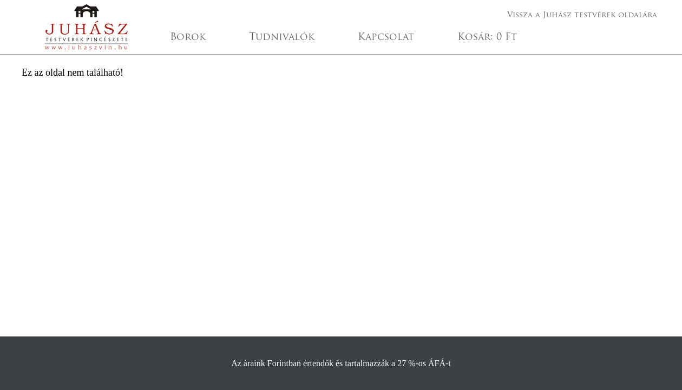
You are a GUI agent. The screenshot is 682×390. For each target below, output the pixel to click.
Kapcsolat (386, 37)
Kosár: (487, 37)
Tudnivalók (281, 37)
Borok (188, 37)
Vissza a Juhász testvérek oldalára (582, 15)
